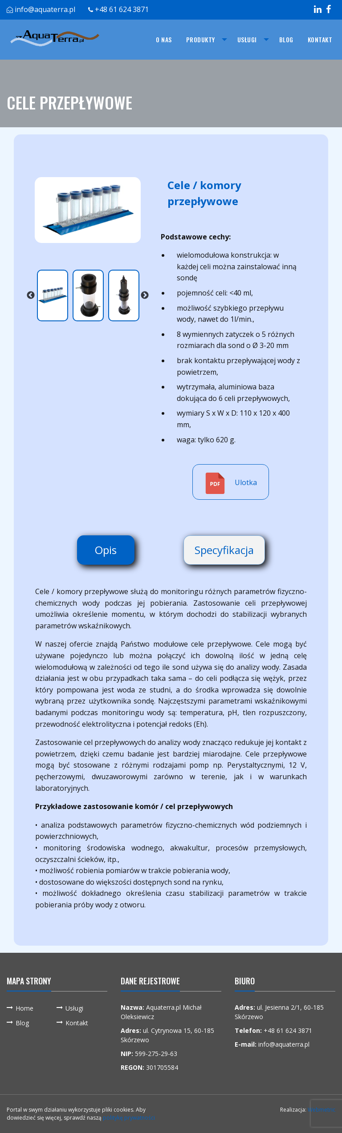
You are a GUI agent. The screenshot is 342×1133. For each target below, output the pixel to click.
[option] (88, 210)
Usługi (247, 39)
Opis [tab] (106, 549)
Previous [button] (31, 295)
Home (24, 1008)
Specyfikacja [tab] (224, 549)
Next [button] (145, 295)
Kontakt (320, 39)
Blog (286, 39)
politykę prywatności (129, 1117)
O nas (164, 39)
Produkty (200, 39)
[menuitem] (164, 40)
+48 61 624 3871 (122, 9)
